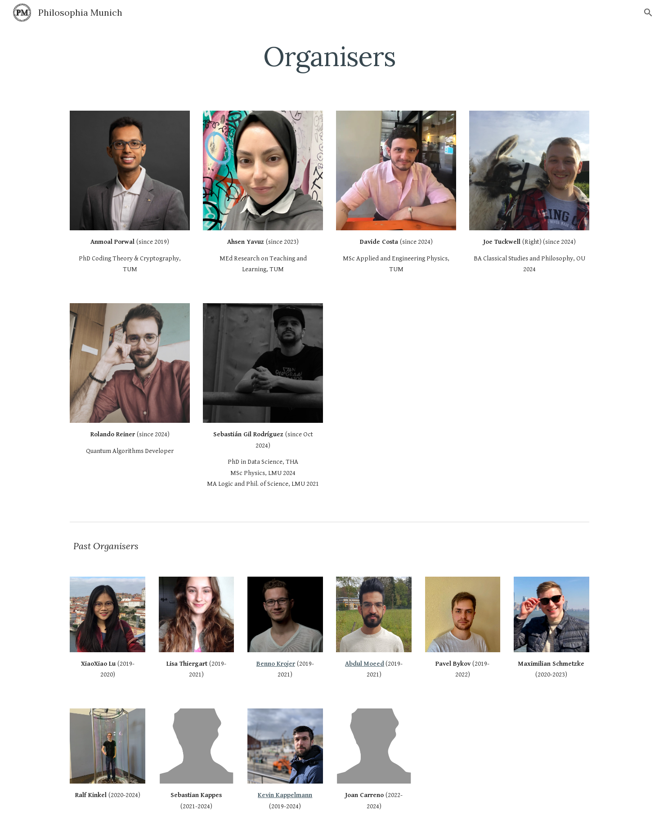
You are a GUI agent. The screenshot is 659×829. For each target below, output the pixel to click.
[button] (648, 12)
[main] (330, 56)
